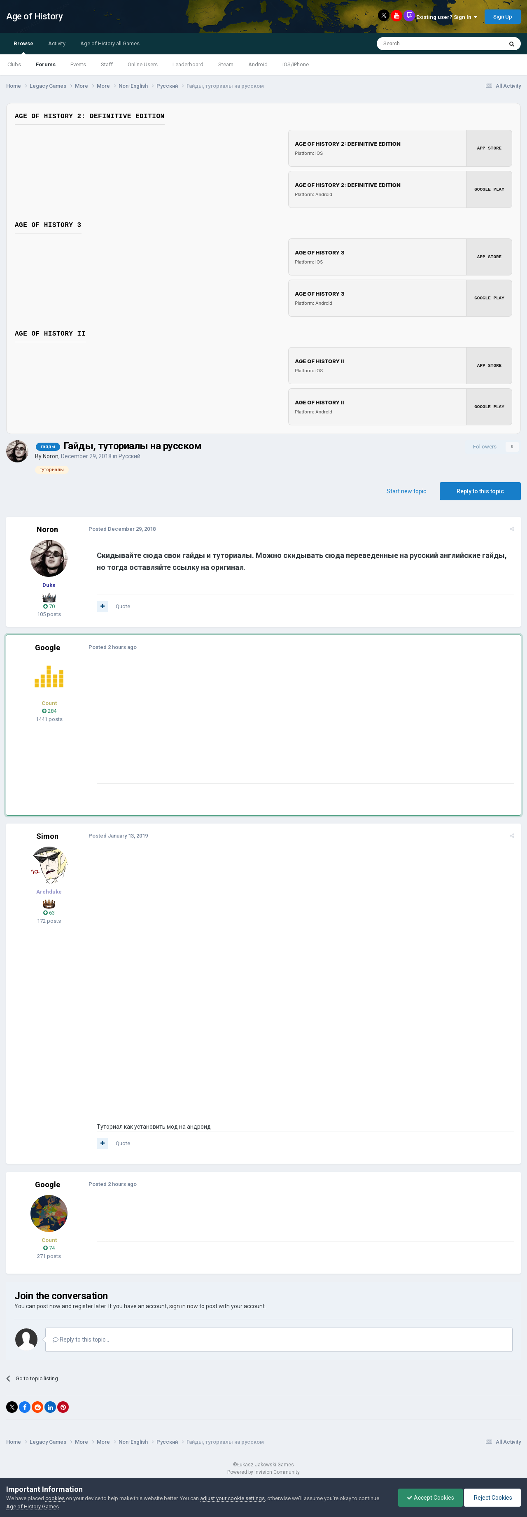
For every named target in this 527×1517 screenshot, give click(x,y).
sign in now (183, 1306)
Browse (23, 47)
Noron (50, 456)
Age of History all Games (110, 43)
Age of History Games (32, 1506)
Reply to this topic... (81, 1339)
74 (49, 1248)
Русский (129, 456)
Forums (46, 64)
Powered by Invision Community (263, 1472)
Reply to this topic (480, 491)
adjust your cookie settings (232, 1498)
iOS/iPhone (295, 64)
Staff (107, 64)
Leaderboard (188, 64)
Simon (47, 836)
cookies (55, 1498)
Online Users (143, 64)
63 (49, 913)
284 (49, 711)
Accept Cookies (430, 1497)
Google (47, 647)
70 (49, 606)
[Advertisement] (246, 725)
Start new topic (406, 491)
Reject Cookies (492, 1497)
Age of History (34, 16)
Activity (56, 43)
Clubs (14, 64)
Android (258, 64)
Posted (122, 529)
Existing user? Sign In (446, 17)
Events (78, 64)
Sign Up (502, 17)
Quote (123, 606)
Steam (225, 64)
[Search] (420, 43)
